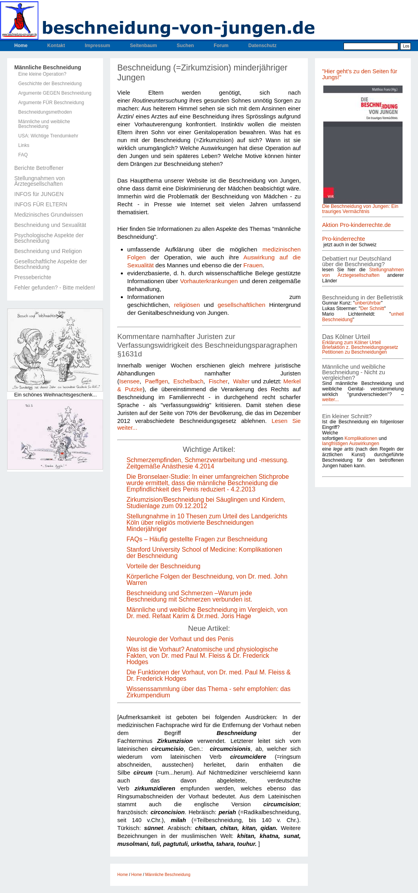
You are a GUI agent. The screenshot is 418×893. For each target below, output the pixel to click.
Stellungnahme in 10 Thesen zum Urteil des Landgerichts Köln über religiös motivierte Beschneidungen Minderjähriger (206, 522)
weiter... (330, 399)
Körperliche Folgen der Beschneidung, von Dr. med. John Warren (206, 579)
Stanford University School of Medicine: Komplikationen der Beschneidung (204, 552)
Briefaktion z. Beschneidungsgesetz (360, 347)
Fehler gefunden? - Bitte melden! (54, 287)
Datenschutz (262, 45)
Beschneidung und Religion (48, 251)
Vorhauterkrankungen (209, 281)
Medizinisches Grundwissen (48, 214)
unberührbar (368, 303)
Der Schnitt (372, 308)
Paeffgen (156, 381)
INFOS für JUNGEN (38, 194)
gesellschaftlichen (241, 304)
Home (20, 45)
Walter (241, 381)
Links (23, 145)
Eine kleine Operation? (42, 74)
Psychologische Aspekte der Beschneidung (49, 238)
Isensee (129, 381)
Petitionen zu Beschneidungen (354, 352)
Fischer (218, 381)
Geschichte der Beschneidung (50, 83)
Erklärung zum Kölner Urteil (351, 342)
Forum (221, 45)
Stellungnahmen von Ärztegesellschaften (39, 181)
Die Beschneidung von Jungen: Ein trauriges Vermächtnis (360, 209)
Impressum (97, 45)
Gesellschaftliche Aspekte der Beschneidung (50, 264)
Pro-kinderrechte (343, 239)
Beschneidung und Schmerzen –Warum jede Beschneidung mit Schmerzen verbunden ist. (189, 596)
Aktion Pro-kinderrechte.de (356, 225)
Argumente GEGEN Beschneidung (55, 93)
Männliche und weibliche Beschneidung (44, 124)
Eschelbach (189, 381)
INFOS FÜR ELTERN (40, 204)
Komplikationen (361, 438)
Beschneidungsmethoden (45, 112)
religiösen (187, 304)
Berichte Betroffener (38, 168)
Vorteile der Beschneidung (164, 566)
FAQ (23, 154)
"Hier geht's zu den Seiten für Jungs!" (359, 74)
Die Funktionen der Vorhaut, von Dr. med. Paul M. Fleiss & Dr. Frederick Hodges (208, 675)
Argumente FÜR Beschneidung (51, 102)
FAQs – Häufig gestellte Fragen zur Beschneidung (196, 539)
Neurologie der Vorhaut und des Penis (179, 639)
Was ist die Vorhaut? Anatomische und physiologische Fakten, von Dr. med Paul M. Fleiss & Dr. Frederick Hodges (202, 655)
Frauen (252, 265)
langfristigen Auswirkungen (350, 443)
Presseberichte (32, 277)
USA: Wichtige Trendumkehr (48, 135)
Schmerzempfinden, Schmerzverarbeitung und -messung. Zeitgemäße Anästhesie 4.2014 (207, 463)
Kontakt (56, 45)
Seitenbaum (143, 45)
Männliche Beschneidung (47, 67)
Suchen (185, 45)
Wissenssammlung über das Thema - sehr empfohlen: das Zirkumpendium (208, 692)
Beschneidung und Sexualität (50, 225)
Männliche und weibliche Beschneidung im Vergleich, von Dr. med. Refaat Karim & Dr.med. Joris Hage (206, 612)
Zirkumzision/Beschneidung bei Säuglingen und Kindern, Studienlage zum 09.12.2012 (205, 502)
